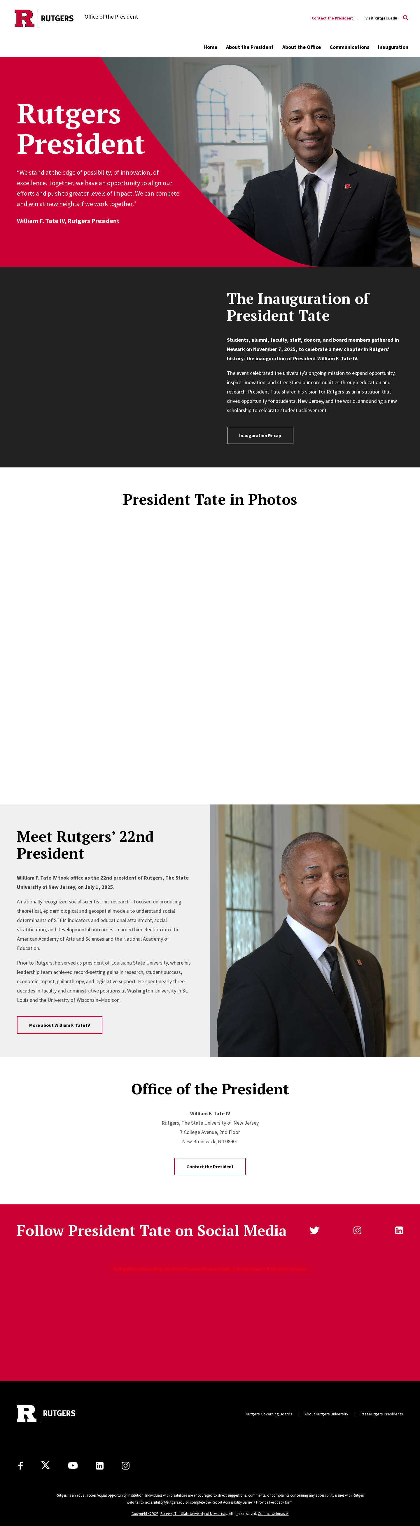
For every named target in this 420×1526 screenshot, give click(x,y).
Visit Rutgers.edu (381, 18)
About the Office (301, 47)
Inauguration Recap (260, 435)
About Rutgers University (326, 1414)
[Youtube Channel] (73, 1465)
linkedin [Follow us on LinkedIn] (399, 1230)
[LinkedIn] (100, 1466)
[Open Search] (405, 18)
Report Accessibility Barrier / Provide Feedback (247, 1502)
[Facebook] (20, 1466)
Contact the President (332, 18)
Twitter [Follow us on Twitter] (314, 1230)
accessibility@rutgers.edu (165, 1502)
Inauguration (393, 47)
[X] (45, 1465)
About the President (250, 47)
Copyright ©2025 (145, 1513)
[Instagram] (126, 1466)
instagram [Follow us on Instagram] (357, 1230)
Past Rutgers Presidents (381, 1414)
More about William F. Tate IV (59, 1025)
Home (210, 47)
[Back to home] (46, 1414)
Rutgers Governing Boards (269, 1414)
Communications (349, 47)
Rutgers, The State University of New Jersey (193, 1513)
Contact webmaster (273, 1513)
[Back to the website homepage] (44, 18)
